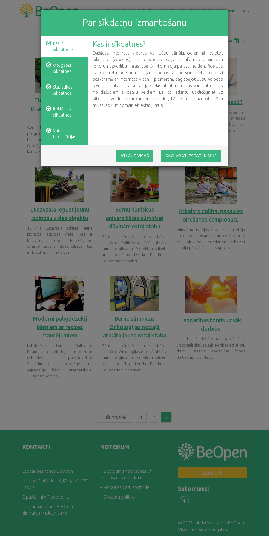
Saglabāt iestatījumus (191, 155)
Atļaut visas (134, 155)
